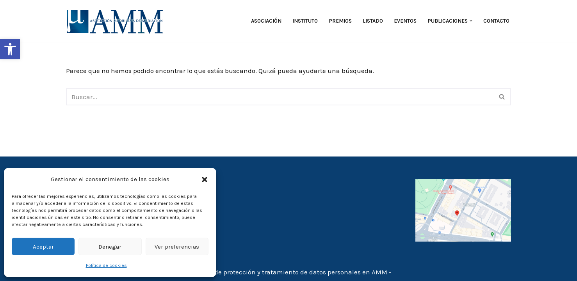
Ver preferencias (177, 246)
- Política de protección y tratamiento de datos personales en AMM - (288, 272)
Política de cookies (106, 265)
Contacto (496, 21)
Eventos (405, 21)
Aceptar (43, 246)
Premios (340, 21)
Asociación (266, 21)
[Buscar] (279, 96)
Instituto (305, 21)
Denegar (109, 246)
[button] (10, 49)
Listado (373, 21)
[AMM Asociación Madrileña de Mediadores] (116, 21)
